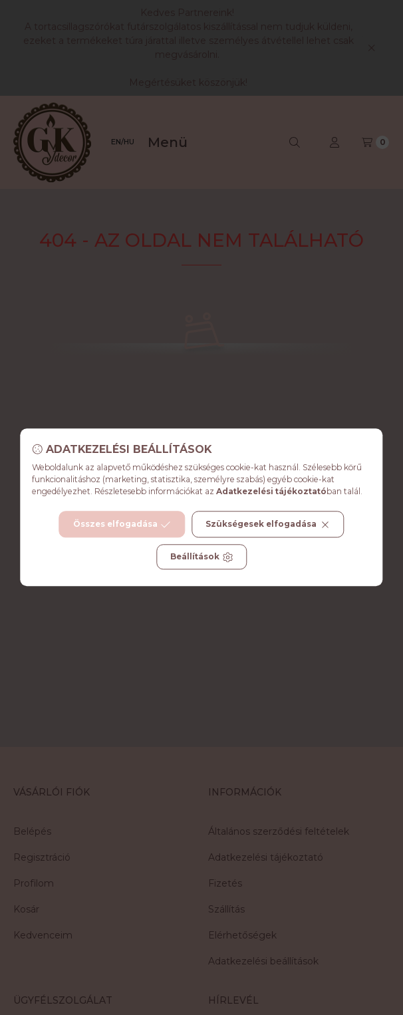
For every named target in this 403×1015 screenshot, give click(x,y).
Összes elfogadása (122, 524)
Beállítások (201, 557)
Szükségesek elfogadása (267, 524)
